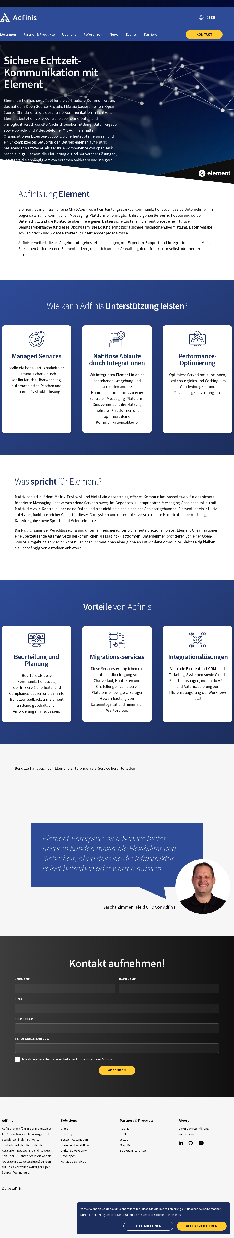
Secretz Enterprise (133, 1150)
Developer (68, 1156)
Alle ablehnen (148, 1226)
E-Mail (20, 999)
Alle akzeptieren (202, 1226)
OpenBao (126, 1145)
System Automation (74, 1139)
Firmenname (25, 1019)
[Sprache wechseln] (209, 17)
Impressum (186, 1134)
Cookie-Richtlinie (165, 1215)
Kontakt (204, 34)
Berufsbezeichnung (32, 1039)
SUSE (123, 1134)
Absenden (117, 1070)
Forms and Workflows (75, 1145)
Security (66, 1134)
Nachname (127, 979)
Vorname (22, 979)
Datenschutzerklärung (194, 1128)
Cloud (65, 1128)
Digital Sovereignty (74, 1150)
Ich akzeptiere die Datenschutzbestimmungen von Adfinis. (67, 1059)
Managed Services (73, 1161)
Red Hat (125, 1128)
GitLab (124, 1139)
